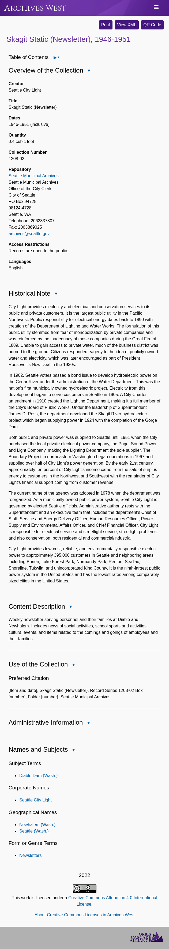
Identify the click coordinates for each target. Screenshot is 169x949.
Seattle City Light (35, 800)
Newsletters (30, 855)
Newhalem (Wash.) (37, 824)
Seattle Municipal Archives (34, 176)
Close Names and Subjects (73, 750)
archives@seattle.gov (29, 233)
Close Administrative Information (88, 723)
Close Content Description (70, 607)
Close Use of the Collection (73, 665)
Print (105, 24)
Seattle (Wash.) (34, 831)
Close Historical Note (55, 294)
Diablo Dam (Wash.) (38, 775)
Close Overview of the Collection (88, 71)
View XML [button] (126, 24)
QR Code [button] (152, 24)
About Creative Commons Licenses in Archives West (84, 915)
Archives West (35, 8)
